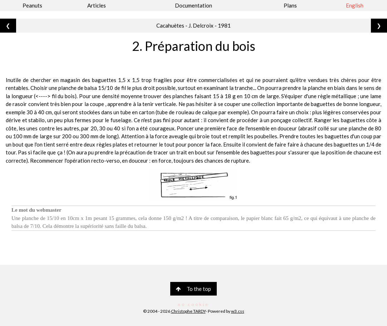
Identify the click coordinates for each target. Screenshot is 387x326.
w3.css (237, 311)
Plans (290, 5)
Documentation (193, 5)
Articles (96, 5)
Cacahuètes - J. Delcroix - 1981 (193, 25)
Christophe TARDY (188, 311)
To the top (193, 289)
